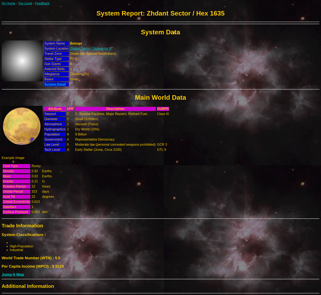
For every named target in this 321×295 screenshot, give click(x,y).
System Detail (55, 84)
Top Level (25, 3)
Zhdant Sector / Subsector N (90, 48)
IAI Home (8, 3)
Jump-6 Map (13, 274)
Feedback (42, 3)
